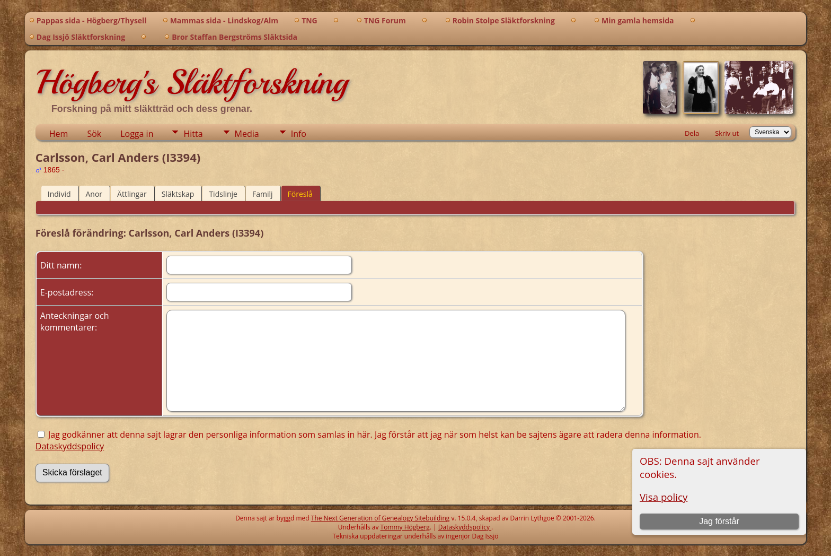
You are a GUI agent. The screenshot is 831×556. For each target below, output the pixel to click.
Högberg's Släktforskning (192, 82)
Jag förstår (719, 521)
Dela (692, 133)
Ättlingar (132, 194)
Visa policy (663, 496)
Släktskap (178, 194)
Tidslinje (223, 194)
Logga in (136, 134)
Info (298, 134)
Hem (58, 134)
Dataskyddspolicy (70, 446)
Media (247, 134)
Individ (59, 194)
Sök (94, 134)
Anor (94, 194)
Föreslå (300, 194)
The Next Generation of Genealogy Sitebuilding (380, 518)
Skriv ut (727, 133)
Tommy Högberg (405, 527)
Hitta (192, 134)
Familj (262, 194)
